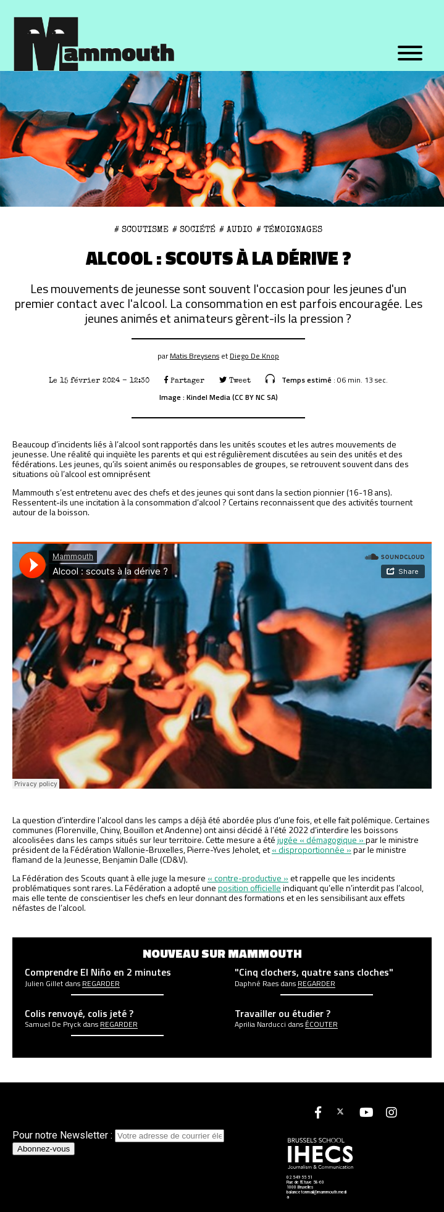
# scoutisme (141, 229)
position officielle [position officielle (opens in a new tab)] (249, 887)
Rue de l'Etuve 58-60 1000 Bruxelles (305, 1185)
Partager (184, 380)
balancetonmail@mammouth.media (316, 1195)
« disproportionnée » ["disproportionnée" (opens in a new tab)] (311, 849)
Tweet (235, 380)
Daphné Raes (257, 983)
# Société (194, 229)
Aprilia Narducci (260, 1024)
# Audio (236, 229)
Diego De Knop (254, 356)
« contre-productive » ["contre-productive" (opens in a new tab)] (247, 877)
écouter (321, 1024)
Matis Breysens (194, 356)
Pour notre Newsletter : (118, 1135)
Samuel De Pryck (53, 1024)
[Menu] (410, 53)
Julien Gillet (44, 983)
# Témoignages (289, 229)
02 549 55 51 (299, 1177)
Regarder (101, 983)
